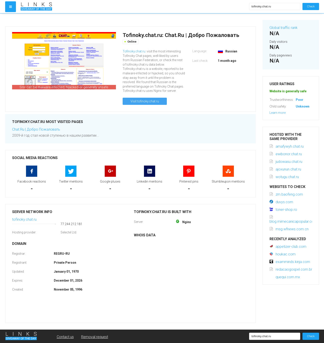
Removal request (94, 337)
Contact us (65, 337)
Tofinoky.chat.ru (134, 51)
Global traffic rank (284, 28)
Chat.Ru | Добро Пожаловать (36, 129)
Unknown (302, 106)
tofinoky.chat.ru (24, 219)
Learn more (278, 112)
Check (311, 6)
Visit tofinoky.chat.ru (144, 101)
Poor (299, 99)
